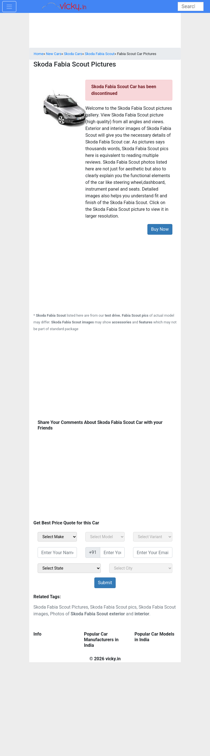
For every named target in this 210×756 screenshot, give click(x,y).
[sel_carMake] (57, 537)
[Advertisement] (105, 270)
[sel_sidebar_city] (140, 568)
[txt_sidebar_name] (57, 552)
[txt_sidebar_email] (152, 552)
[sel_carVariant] (152, 537)
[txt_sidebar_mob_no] (112, 552)
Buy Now (160, 229)
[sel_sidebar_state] (69, 568)
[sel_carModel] (105, 537)
